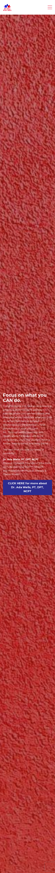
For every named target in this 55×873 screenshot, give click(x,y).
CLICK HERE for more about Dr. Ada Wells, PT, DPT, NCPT (27, 487)
